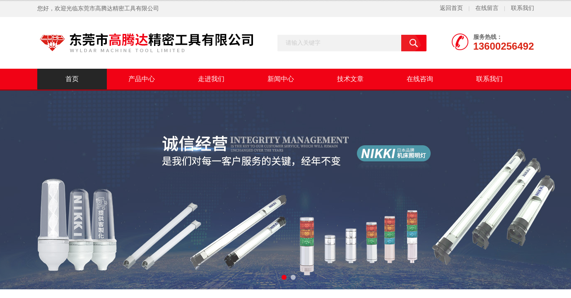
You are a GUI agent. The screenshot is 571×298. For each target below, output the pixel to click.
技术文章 (350, 78)
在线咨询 (420, 78)
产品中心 (141, 78)
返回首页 (451, 8)
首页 (72, 78)
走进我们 (211, 78)
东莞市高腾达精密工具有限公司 (118, 8)
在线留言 (487, 8)
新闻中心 (280, 78)
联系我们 (522, 8)
